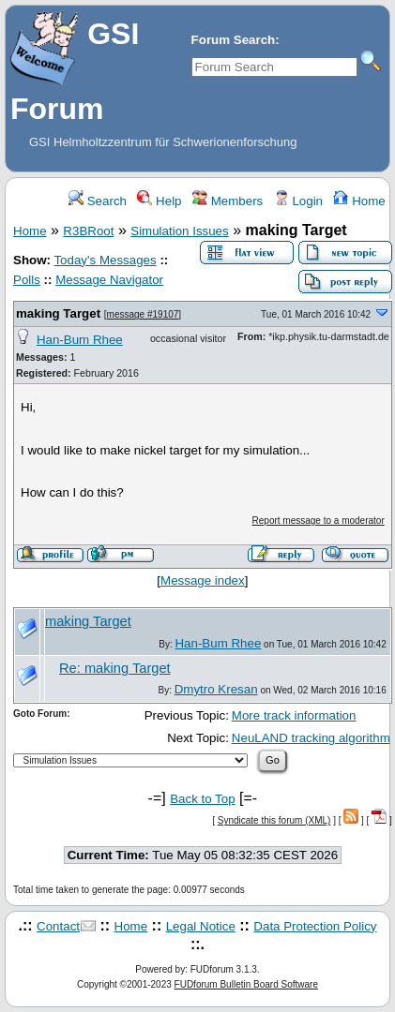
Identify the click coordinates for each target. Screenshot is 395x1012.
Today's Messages (104, 260)
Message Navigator (109, 280)
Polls (26, 280)
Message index (202, 580)
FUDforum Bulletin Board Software (246, 984)
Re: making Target (115, 668)
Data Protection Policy (314, 926)
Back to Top (202, 799)
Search (97, 201)
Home (359, 201)
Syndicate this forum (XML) (274, 820)
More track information (294, 715)
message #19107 (143, 314)
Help (159, 201)
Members (227, 201)
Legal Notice (200, 926)
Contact (58, 926)
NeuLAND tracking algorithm (311, 738)
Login (298, 201)
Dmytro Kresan (216, 689)
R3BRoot (88, 231)
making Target (58, 313)
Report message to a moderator (318, 520)
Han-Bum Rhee (80, 340)
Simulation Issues (179, 231)
